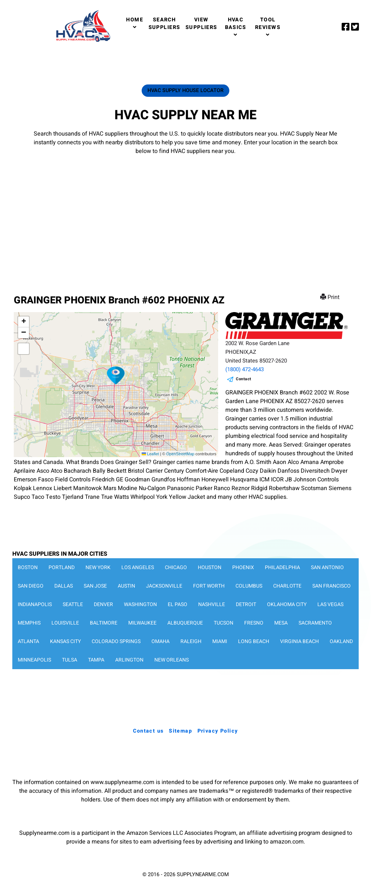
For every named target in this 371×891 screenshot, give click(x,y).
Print (330, 297)
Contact (243, 379)
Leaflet (150, 454)
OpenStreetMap (180, 454)
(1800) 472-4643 (244, 369)
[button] (116, 375)
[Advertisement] (185, 217)
